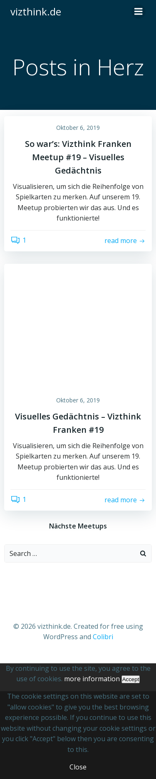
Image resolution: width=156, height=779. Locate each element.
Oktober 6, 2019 (78, 127)
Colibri (103, 636)
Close (78, 767)
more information (92, 678)
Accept (130, 679)
